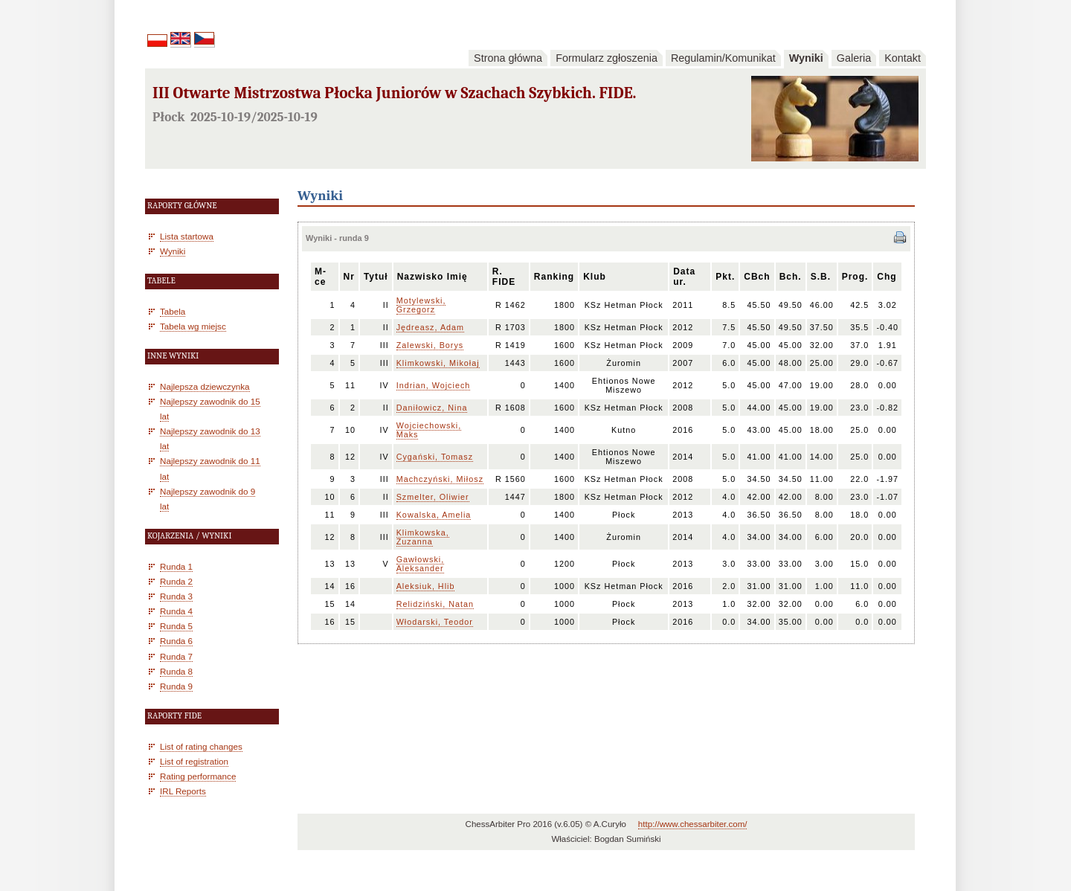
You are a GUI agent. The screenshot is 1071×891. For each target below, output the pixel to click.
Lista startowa (186, 236)
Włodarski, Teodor (434, 621)
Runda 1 (176, 566)
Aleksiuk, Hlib (425, 586)
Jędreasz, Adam (430, 327)
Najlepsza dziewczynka (205, 386)
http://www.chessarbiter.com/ (692, 824)
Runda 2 (176, 581)
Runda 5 (176, 626)
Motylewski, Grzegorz (421, 305)
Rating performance (198, 776)
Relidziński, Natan (435, 603)
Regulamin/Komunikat (723, 58)
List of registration (194, 761)
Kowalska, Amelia (434, 514)
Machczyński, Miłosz (439, 479)
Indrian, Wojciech (433, 385)
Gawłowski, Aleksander (420, 564)
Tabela (172, 311)
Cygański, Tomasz (434, 456)
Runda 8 (176, 671)
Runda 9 (176, 686)
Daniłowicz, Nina (432, 407)
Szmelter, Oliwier (432, 496)
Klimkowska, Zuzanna (422, 537)
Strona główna (508, 58)
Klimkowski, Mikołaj (438, 362)
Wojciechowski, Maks (429, 430)
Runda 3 (176, 596)
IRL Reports (183, 791)
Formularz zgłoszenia (606, 58)
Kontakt (902, 58)
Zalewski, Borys (430, 345)
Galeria (854, 58)
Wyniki (806, 58)
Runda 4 (176, 611)
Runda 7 (176, 656)
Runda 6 (176, 641)
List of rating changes (201, 746)
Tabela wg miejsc (193, 326)
